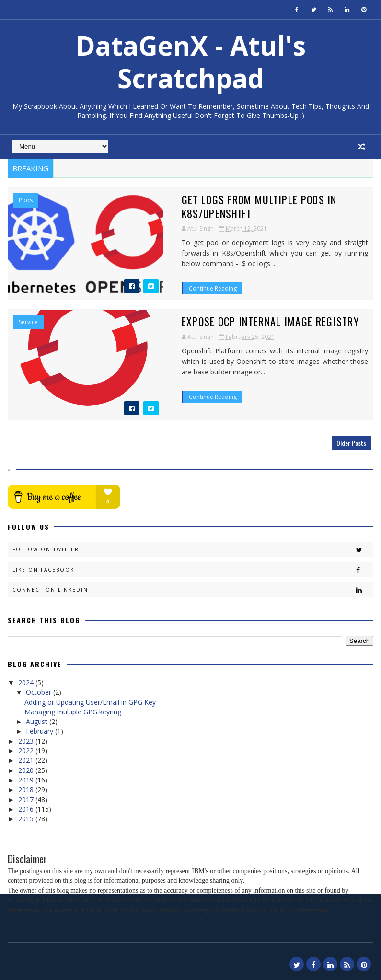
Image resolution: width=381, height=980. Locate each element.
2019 (26, 778)
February (40, 730)
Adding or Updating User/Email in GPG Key (90, 700)
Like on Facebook (192, 568)
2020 (26, 768)
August (37, 720)
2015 (26, 817)
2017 (26, 798)
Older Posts (351, 442)
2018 (26, 788)
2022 (26, 749)
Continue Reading (153, 264)
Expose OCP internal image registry (211, 320)
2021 (26, 759)
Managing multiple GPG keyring (72, 710)
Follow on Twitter (192, 548)
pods (26, 200)
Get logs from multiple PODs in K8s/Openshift (236, 199)
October (39, 691)
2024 (26, 681)
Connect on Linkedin (192, 589)
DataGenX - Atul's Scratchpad (191, 61)
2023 (26, 739)
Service (28, 321)
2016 (26, 807)
